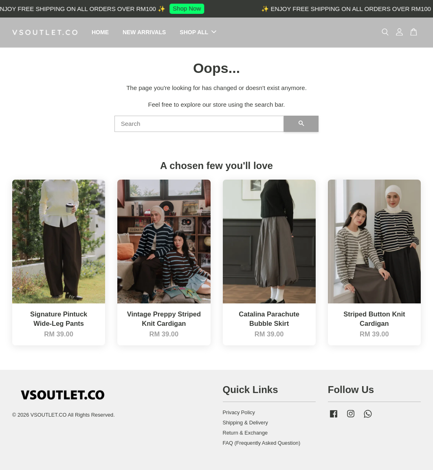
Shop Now (189, 8)
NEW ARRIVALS (144, 32)
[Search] (199, 124)
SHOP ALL (198, 32)
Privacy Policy (239, 412)
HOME (100, 32)
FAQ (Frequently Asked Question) (262, 443)
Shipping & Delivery (245, 422)
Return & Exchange (245, 433)
